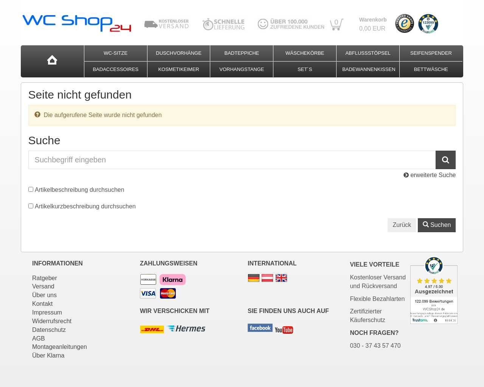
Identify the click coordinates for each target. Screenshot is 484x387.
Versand (43, 286)
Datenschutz (49, 330)
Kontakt (42, 304)
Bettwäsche (431, 69)
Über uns (44, 295)
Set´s (305, 69)
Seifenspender (431, 53)
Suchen (437, 225)
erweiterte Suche (429, 175)
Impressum (47, 312)
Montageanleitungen (59, 347)
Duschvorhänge (179, 53)
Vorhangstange (241, 69)
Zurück (401, 225)
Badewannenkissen (368, 69)
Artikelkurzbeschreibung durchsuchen (85, 206)
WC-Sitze (115, 53)
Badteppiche (242, 53)
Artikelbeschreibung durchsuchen (79, 190)
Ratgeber (44, 278)
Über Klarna (48, 355)
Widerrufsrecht (51, 321)
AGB (38, 338)
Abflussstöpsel (367, 53)
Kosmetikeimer (178, 69)
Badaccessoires (115, 69)
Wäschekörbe (304, 53)
